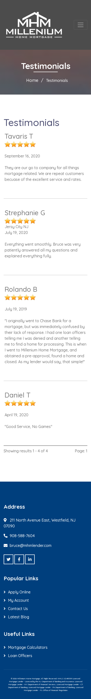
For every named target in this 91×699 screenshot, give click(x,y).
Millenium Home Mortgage (28, 678)
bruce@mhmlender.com (30, 545)
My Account (18, 600)
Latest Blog (18, 616)
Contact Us (18, 608)
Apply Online (19, 592)
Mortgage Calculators (28, 647)
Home (32, 80)
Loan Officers (20, 655)
